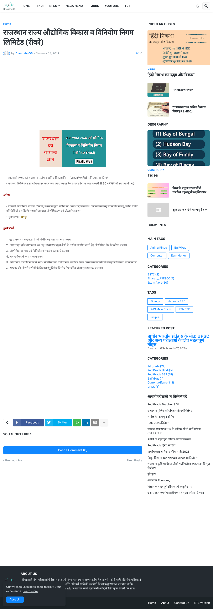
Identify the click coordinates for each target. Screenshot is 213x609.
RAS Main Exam (160, 309)
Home (7, 23)
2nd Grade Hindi (160, 370)
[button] (197, 6)
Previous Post (14, 460)
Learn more (30, 591)
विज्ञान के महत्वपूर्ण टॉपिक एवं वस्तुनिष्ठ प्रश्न (169, 486)
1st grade (156, 366)
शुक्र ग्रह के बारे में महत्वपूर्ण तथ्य (190, 210)
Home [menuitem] (25, 6)
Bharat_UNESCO (160, 278)
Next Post (133, 460)
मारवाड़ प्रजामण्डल (182, 90)
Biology (155, 301)
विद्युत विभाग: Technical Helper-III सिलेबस (172, 458)
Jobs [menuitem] (95, 6)
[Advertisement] (72, 95)
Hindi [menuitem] (39, 6)
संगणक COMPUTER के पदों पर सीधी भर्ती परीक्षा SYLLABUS (174, 431)
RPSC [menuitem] (53, 6)
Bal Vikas (180, 247)
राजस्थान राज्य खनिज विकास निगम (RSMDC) (189, 109)
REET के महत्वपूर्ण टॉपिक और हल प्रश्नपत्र (169, 439)
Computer (156, 255)
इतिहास (151, 474)
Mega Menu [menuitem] (74, 6)
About (165, 603)
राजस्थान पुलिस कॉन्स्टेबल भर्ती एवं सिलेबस (169, 410)
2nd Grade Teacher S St (163, 404)
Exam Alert (157, 282)
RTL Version (202, 603)
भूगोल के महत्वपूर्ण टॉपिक (161, 416)
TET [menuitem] (127, 6)
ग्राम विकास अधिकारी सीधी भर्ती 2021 (168, 451)
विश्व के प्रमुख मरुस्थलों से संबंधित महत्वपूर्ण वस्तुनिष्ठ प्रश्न (189, 190)
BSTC (153, 274)
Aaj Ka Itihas (158, 247)
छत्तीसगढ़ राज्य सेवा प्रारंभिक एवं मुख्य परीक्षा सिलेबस (175, 492)
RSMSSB (184, 309)
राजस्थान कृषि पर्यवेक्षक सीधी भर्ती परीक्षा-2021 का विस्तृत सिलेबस (178, 466)
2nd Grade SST (160, 374)
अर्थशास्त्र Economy (158, 480)
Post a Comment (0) (72, 450)
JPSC (153, 387)
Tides (152, 175)
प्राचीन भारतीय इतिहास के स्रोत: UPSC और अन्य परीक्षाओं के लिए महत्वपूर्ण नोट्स (178, 340)
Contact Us (181, 603)
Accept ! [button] (15, 599)
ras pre (155, 317)
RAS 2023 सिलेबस (158, 423)
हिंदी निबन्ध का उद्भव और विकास (170, 74)
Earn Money (179, 255)
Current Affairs (160, 382)
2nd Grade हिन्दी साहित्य (161, 445)
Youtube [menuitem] (112, 6)
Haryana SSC (176, 301)
